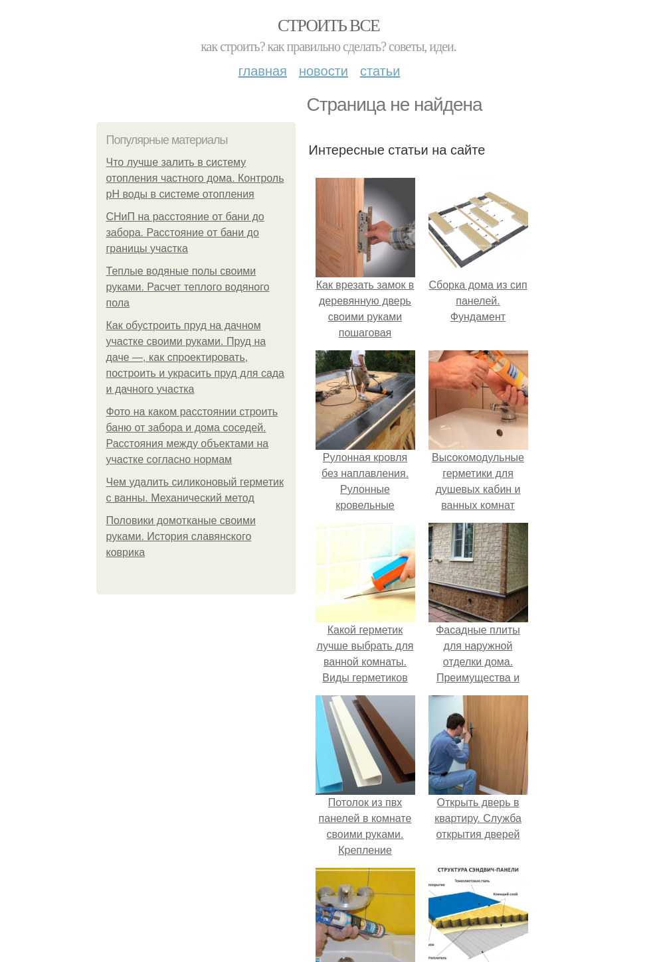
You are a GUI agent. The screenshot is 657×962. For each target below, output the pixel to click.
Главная (262, 71)
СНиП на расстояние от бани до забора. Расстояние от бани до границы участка (185, 232)
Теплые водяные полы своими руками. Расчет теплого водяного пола (188, 287)
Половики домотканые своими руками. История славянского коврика (181, 536)
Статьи (380, 71)
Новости (323, 71)
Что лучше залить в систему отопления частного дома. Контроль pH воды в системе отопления (195, 178)
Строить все (328, 25)
